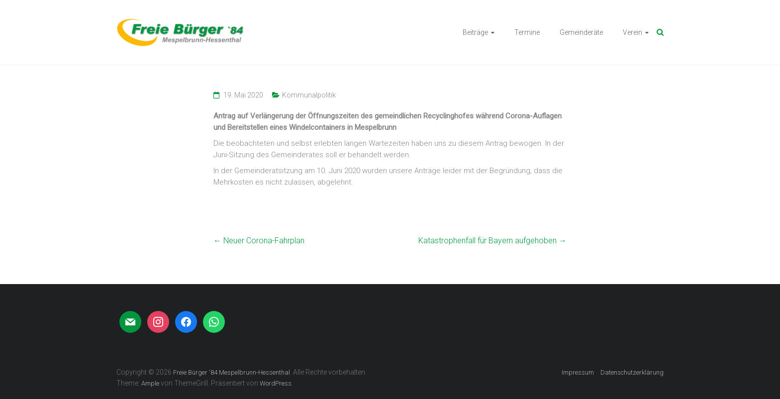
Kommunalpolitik (309, 95)
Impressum (578, 372)
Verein (632, 32)
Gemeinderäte (581, 32)
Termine (527, 32)
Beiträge (475, 32)
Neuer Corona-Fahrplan (258, 240)
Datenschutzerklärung (632, 372)
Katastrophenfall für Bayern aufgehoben (492, 240)
